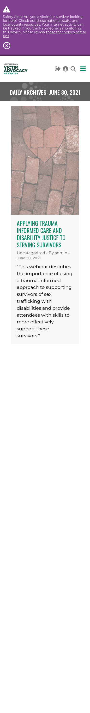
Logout (58, 69)
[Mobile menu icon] (82, 68)
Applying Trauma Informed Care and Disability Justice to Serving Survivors (41, 234)
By (58, 253)
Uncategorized (31, 253)
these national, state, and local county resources (40, 22)
